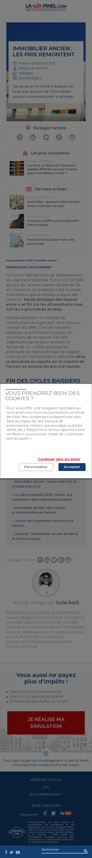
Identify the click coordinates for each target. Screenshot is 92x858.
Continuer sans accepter (59, 459)
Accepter (72, 467)
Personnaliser (36, 467)
